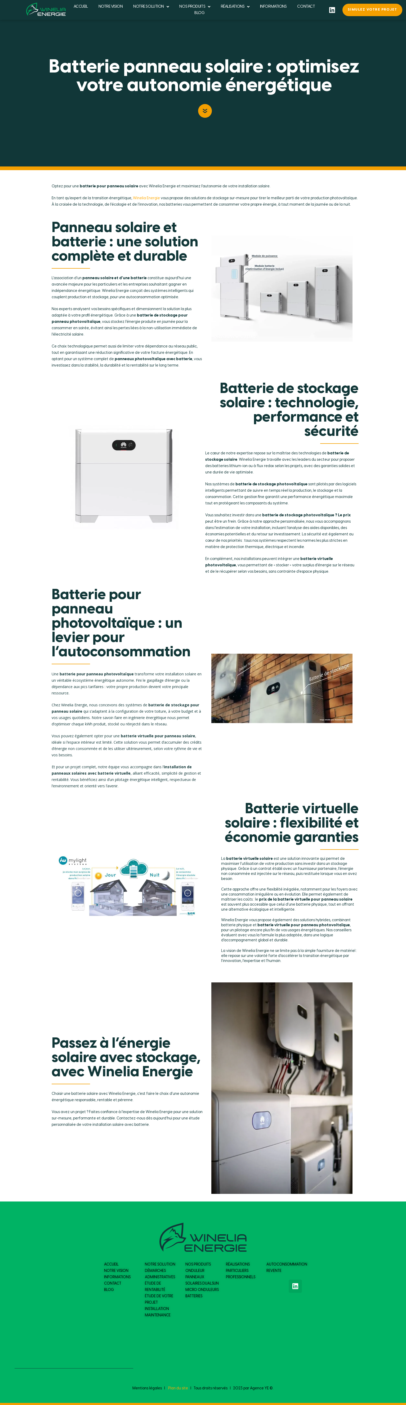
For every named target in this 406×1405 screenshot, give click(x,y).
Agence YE (259, 1388)
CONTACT (306, 6)
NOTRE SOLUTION (151, 6)
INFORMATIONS (273, 6)
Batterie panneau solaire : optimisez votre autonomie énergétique (204, 77)
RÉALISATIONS (235, 6)
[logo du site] (46, 9)
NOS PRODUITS (194, 6)
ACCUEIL (81, 6)
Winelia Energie (146, 198)
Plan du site (178, 1388)
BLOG (199, 13)
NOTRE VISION (111, 6)
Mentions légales (147, 1388)
